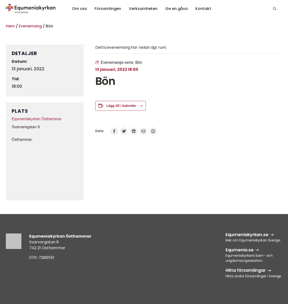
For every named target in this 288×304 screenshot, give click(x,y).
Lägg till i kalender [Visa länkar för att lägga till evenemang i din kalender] (121, 106)
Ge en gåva (176, 8)
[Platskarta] (45, 170)
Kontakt (203, 8)
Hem (10, 26)
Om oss (79, 8)
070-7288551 (41, 257)
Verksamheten (143, 8)
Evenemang (30, 26)
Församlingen (108, 8)
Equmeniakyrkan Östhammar (36, 119)
